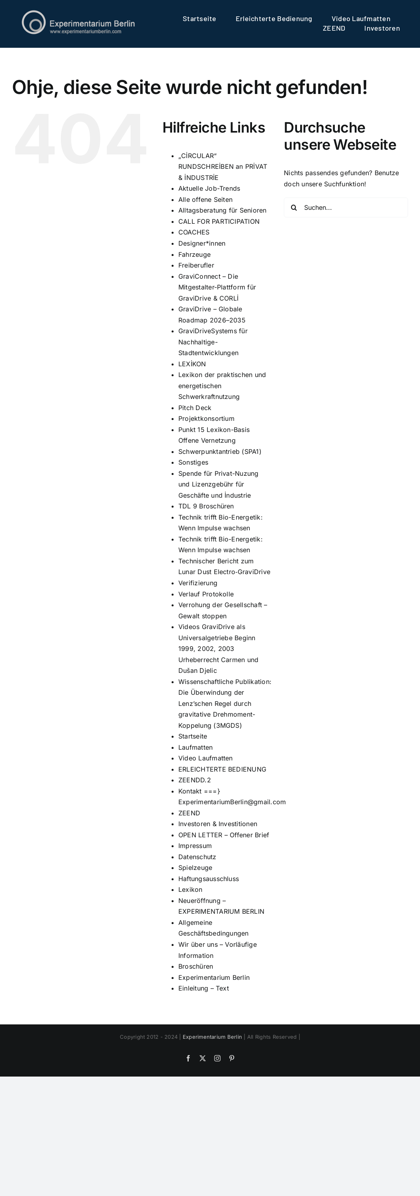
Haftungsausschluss (208, 879)
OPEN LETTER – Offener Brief (223, 835)
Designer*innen (201, 243)
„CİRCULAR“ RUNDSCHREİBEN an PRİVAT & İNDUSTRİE (223, 167)
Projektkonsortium (206, 418)
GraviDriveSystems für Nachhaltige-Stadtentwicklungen (213, 342)
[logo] (78, 12)
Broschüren (195, 966)
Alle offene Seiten (205, 199)
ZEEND (189, 813)
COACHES (194, 232)
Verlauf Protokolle (206, 594)
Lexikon (190, 889)
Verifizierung (197, 583)
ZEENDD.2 (194, 780)
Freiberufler (196, 265)
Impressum (195, 846)
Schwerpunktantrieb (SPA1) (220, 451)
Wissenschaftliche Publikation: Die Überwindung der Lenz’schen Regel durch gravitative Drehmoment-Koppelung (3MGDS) (225, 703)
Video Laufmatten (205, 758)
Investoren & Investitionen (217, 824)
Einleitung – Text (203, 988)
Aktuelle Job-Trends (209, 188)
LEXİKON (192, 364)
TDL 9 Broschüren (206, 506)
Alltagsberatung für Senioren (222, 210)
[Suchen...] (346, 207)
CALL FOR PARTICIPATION (219, 221)
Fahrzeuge (194, 254)
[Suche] (294, 207)
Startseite (192, 736)
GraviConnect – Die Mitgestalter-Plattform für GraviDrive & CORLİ (217, 287)
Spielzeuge (195, 868)
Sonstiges (193, 462)
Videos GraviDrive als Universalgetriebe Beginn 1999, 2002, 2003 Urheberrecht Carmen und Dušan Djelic (218, 648)
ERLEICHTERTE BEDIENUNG (222, 769)
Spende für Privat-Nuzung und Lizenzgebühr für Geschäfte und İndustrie (218, 484)
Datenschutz (197, 857)
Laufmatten (195, 747)
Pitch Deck (194, 408)
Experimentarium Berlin (214, 977)
